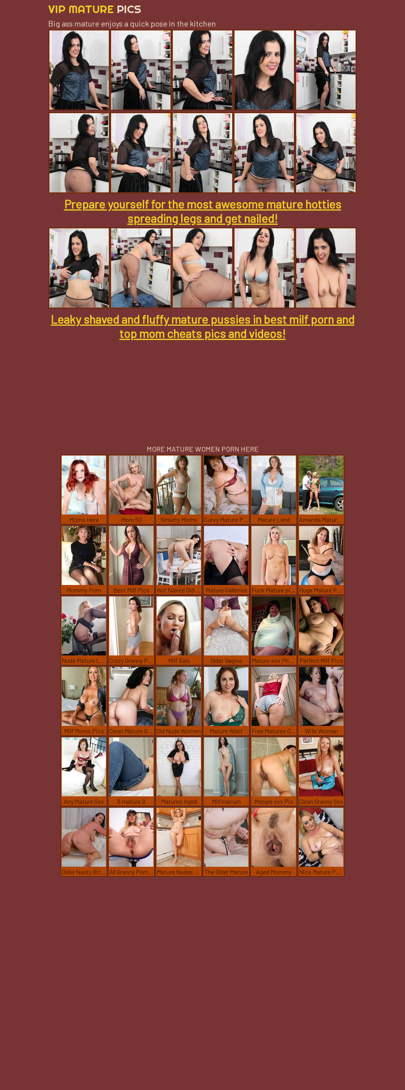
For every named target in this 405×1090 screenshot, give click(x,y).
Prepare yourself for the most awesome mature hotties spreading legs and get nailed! (202, 211)
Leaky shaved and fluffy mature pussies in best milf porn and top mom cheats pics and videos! (202, 326)
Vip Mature (94, 9)
